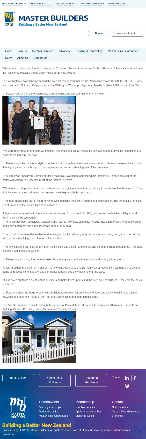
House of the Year (41, 4)
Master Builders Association (14, 4)
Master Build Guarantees (53, 415)
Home (9, 51)
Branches (117, 415)
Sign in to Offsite (85, 415)
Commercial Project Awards (92, 4)
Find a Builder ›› (18, 378)
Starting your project (50, 407)
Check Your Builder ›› (54, 380)
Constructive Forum (118, 4)
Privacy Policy (10, 430)
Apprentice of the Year (66, 4)
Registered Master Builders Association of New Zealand (47, 19)
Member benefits (85, 407)
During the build (48, 411)
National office (120, 407)
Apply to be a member (88, 411)
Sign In (99, 33)
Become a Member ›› (91, 380)
